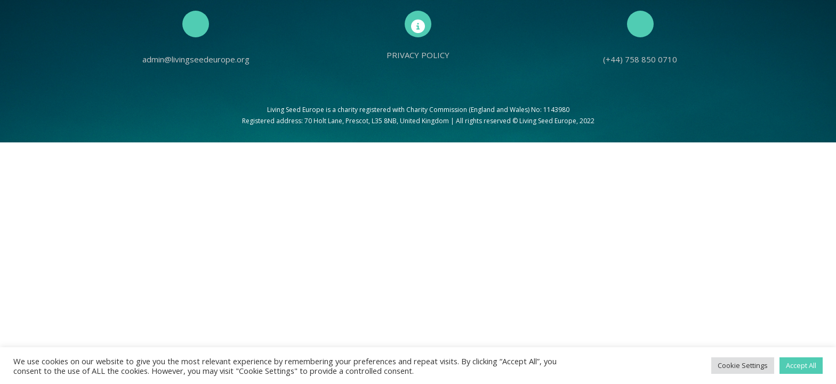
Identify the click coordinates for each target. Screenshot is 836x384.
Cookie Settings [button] (743, 365)
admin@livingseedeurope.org (196, 59)
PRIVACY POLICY (418, 55)
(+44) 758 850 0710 (640, 59)
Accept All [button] (801, 365)
